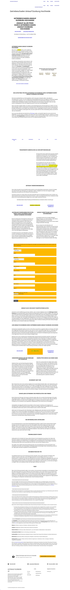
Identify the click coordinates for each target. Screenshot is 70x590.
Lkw (22, 139)
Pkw (39, 139)
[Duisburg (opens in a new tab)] (19, 49)
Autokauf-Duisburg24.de (19, 542)
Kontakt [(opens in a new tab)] (29, 574)
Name (15, 275)
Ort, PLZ (15, 279)
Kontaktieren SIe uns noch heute (25, 37)
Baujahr (15, 261)
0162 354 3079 (57, 1)
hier (15, 522)
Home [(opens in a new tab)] (29, 571)
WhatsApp (32, 113)
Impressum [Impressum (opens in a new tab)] (39, 571)
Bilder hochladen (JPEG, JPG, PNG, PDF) (20, 292)
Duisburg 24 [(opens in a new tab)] (49, 571)
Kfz (47, 139)
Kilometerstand (16, 266)
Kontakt (51, 1)
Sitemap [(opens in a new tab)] (38, 575)
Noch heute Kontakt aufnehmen (22, 83)
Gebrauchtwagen (14, 140)
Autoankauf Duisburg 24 (14, 1)
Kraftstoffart (16, 257)
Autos (56, 139)
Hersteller (15, 248)
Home (44, 1)
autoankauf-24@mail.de (28, 31)
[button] (0, 589)
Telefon (15, 288)
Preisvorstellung (16, 270)
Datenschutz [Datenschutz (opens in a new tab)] (39, 573)
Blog (48, 1)
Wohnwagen (31, 139)
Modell (15, 253)
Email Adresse (16, 283)
